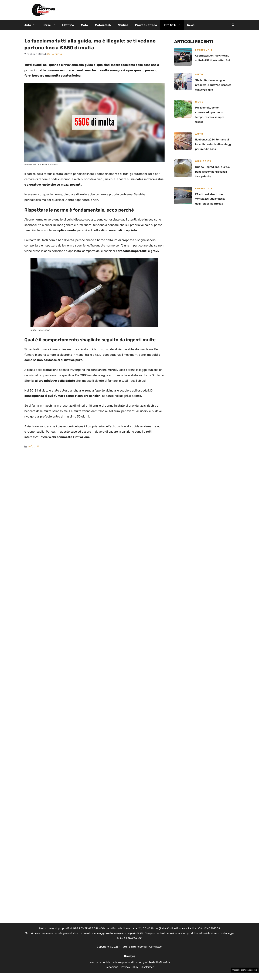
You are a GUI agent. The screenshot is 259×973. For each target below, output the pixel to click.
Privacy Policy (129, 967)
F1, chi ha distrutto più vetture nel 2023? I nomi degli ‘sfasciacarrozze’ (210, 199)
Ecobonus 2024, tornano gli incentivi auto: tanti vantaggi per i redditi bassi (213, 144)
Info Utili (174, 25)
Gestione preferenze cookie (244, 970)
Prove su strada (146, 25)
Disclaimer (147, 967)
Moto (84, 25)
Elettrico (68, 25)
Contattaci (155, 946)
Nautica (123, 25)
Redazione (111, 967)
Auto (31, 25)
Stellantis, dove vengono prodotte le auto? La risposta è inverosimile (213, 85)
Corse (51, 25)
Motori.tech (103, 25)
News (191, 25)
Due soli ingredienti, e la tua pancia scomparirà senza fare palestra (212, 171)
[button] (233, 25)
